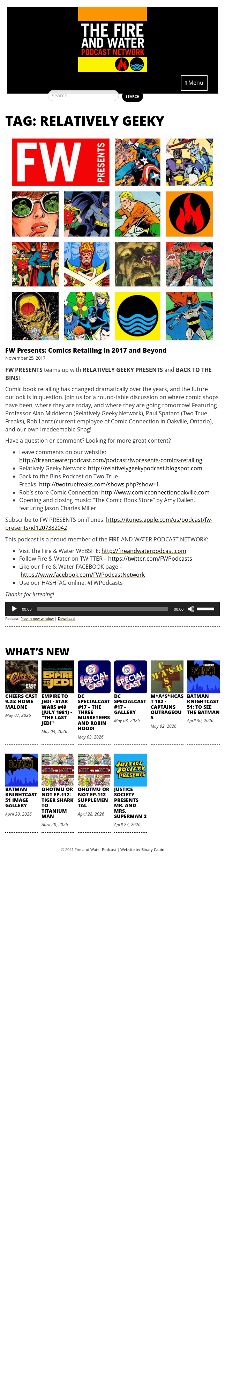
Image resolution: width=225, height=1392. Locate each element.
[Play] (14, 608)
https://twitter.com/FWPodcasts (150, 558)
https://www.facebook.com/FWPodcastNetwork (83, 575)
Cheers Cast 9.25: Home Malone (21, 701)
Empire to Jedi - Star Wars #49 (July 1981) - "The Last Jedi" (57, 709)
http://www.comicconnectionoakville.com (155, 492)
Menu (194, 82)
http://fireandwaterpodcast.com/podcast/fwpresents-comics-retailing (110, 460)
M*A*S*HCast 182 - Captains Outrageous (167, 707)
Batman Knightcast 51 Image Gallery (21, 797)
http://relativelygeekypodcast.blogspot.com (146, 468)
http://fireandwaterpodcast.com (144, 551)
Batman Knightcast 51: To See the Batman (203, 704)
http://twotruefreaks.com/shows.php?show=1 (99, 484)
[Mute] (191, 608)
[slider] (102, 609)
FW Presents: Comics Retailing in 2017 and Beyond (86, 350)
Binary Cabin (152, 849)
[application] (112, 609)
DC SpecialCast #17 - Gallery (130, 704)
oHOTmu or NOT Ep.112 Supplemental (93, 797)
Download (66, 618)
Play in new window (37, 618)
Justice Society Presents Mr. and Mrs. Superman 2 (130, 802)
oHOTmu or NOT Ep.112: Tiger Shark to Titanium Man (58, 802)
